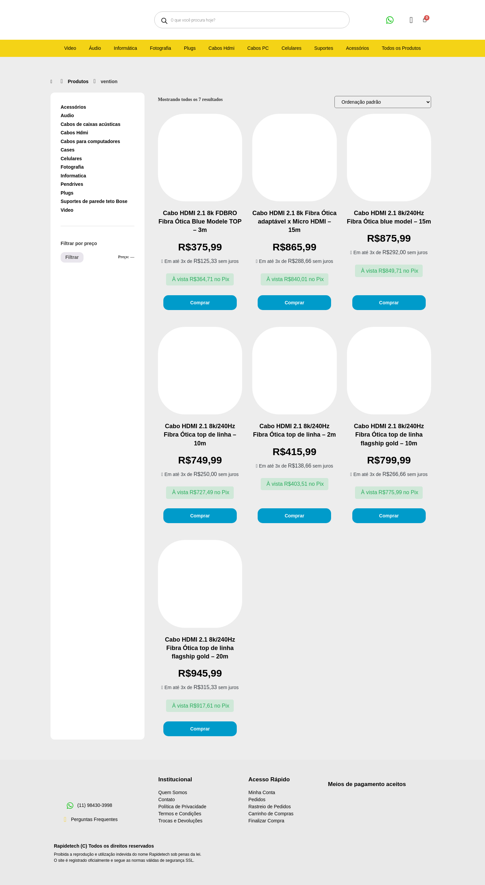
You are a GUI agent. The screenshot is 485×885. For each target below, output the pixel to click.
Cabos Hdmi (74, 132)
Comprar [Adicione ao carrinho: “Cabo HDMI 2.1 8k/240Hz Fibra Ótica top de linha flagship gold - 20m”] (200, 728)
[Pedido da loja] (382, 102)
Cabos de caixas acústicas (90, 124)
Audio (67, 115)
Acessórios (73, 107)
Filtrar (72, 257)
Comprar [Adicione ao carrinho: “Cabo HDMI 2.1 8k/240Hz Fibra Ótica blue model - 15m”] (389, 302)
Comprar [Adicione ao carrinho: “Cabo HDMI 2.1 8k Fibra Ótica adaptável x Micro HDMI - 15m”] (294, 302)
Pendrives (72, 184)
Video (67, 210)
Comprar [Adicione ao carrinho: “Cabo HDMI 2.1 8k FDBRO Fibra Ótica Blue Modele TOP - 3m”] (200, 302)
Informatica (73, 175)
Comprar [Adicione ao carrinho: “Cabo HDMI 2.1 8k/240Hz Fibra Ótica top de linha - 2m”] (294, 515)
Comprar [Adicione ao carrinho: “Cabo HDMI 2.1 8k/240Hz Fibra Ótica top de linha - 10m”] (200, 515)
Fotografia (72, 167)
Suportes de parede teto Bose (94, 201)
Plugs (67, 193)
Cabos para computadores (90, 141)
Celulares (71, 158)
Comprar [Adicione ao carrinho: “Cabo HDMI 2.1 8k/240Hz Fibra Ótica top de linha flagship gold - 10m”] (389, 515)
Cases (67, 149)
